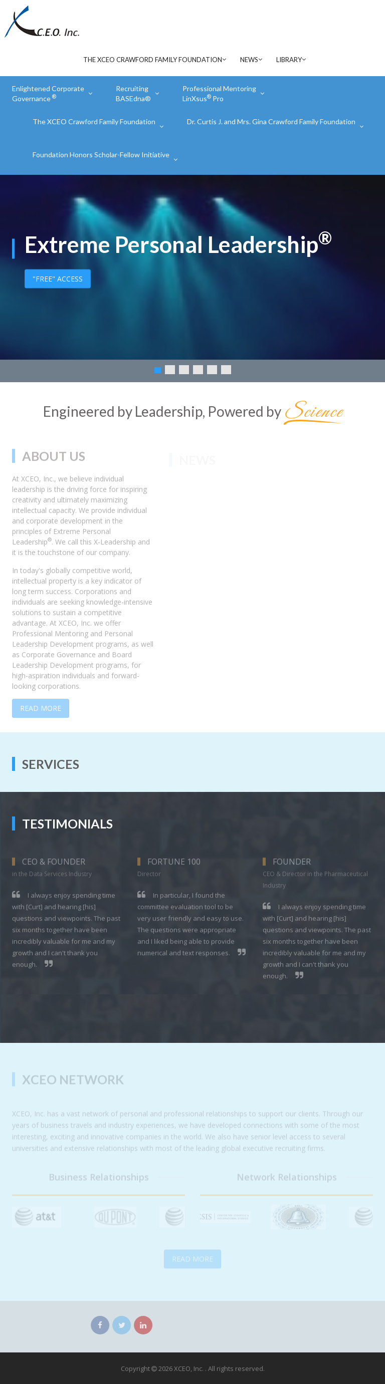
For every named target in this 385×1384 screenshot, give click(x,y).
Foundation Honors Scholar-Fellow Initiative (101, 154)
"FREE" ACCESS (58, 278)
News (249, 60)
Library (289, 60)
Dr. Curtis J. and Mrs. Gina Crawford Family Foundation (271, 121)
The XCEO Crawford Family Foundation (152, 60)
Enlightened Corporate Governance (48, 93)
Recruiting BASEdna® (133, 93)
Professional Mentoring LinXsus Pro (219, 93)
